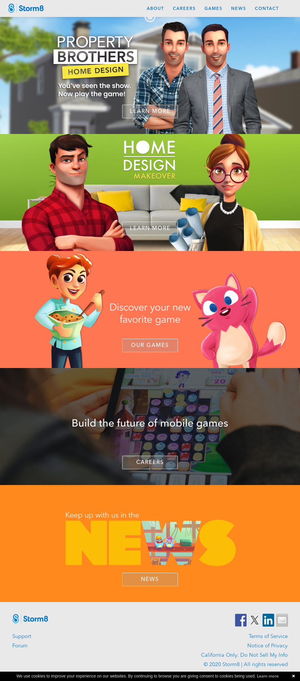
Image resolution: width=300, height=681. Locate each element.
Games (213, 9)
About (155, 9)
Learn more (268, 676)
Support (21, 636)
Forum (20, 646)
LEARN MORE (150, 228)
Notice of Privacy (267, 646)
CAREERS (150, 462)
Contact (267, 9)
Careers (184, 9)
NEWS (150, 579)
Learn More (150, 111)
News (238, 9)
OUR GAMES (150, 345)
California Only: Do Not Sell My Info (244, 655)
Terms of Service (268, 636)
